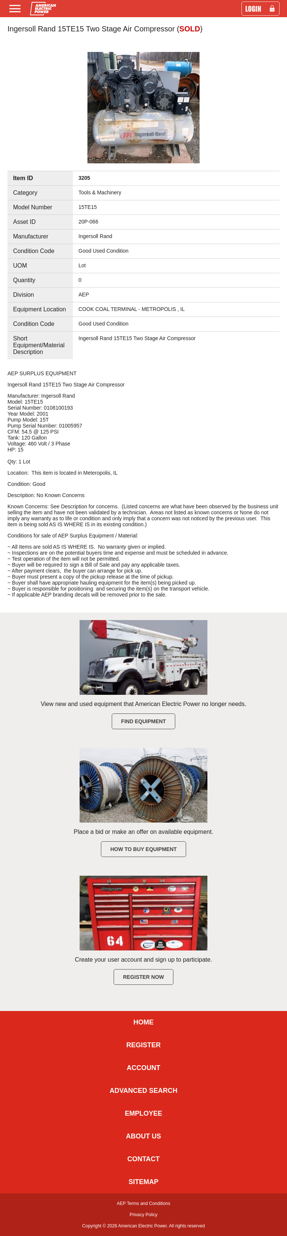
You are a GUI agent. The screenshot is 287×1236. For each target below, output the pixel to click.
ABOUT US (143, 1136)
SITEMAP (143, 1182)
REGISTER (143, 1045)
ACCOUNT (143, 1068)
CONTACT (143, 1159)
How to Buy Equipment (143, 849)
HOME (143, 1022)
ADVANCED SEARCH (143, 1090)
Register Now (143, 977)
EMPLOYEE (143, 1113)
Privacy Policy (144, 1214)
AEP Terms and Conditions (143, 1203)
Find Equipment (143, 721)
